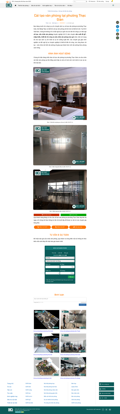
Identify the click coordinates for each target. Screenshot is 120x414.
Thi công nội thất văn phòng (51, 402)
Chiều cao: (52, 272)
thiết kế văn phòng (53, 399)
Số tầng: (67, 266)
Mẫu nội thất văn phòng (50, 396)
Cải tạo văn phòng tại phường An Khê (42, 378)
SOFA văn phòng (76, 402)
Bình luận (54, 23)
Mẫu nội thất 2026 (106, 393)
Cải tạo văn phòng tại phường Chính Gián (70, 354)
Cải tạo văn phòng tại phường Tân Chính (43, 331)
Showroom (92, 1)
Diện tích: (52, 266)
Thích (47, 23)
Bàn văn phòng (75, 396)
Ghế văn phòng (75, 399)
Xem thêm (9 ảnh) (46, 214)
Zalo (117, 30)
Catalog (103, 388)
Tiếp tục (71, 276)
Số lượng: (67, 272)
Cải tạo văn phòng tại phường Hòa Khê (42, 354)
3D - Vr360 (104, 398)
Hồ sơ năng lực (105, 384)
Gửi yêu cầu (77, 227)
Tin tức (107, 1)
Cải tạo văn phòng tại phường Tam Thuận (70, 331)
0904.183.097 (60, 227)
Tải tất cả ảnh (73, 214)
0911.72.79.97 (42, 227)
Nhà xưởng (100, 1)
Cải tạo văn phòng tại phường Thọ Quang (70, 378)
